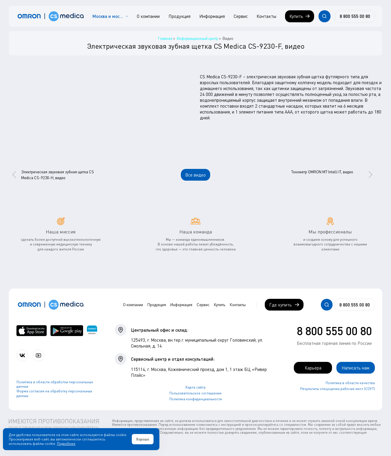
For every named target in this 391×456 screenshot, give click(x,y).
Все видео (195, 174)
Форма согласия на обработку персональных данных (54, 393)
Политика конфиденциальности (195, 399)
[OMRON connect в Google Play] (66, 330)
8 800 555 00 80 (334, 331)
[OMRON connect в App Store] (31, 330)
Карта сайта (195, 387)
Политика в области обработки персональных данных (54, 384)
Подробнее (66, 443)
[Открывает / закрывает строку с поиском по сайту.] (324, 16)
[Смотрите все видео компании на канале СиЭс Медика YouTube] (38, 355)
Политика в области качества (350, 383)
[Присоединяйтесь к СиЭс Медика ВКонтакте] (22, 355)
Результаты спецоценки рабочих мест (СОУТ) (337, 389)
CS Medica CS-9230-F (221, 76)
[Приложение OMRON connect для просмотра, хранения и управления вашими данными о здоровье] (92, 330)
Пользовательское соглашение (195, 393)
